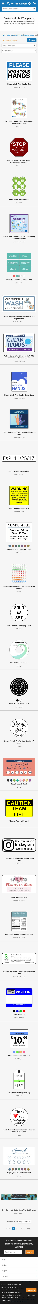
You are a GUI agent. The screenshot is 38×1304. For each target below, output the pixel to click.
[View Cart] (34, 3)
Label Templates (12, 35)
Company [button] (5, 1276)
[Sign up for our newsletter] (13, 1252)
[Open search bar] (8, 3)
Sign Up (29, 1252)
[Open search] (34, 9)
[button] (3, 3)
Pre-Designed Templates (26, 35)
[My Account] (29, 3)
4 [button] (21, 1228)
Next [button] (29, 1228)
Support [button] (4, 1271)
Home (3, 35)
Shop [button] (3, 1259)
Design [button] (4, 1265)
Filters (32, 40)
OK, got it (31, 1290)
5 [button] (24, 1228)
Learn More (31, 1295)
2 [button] (16, 1228)
